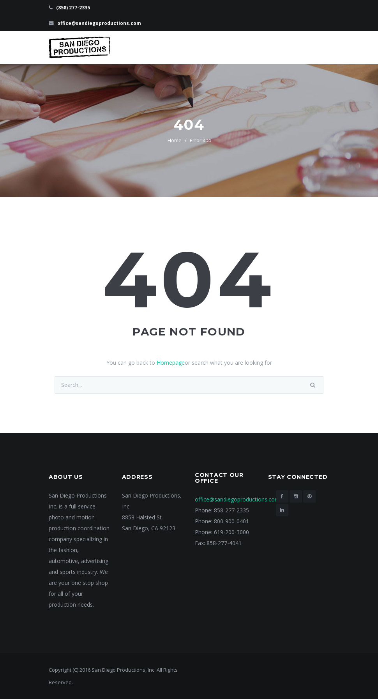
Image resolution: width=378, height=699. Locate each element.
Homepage (171, 362)
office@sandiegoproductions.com (99, 23)
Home (175, 140)
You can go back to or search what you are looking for (189, 362)
